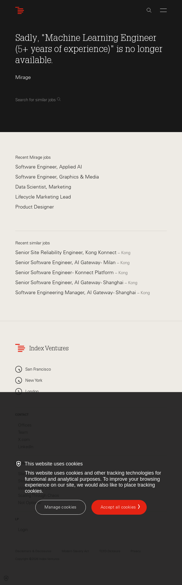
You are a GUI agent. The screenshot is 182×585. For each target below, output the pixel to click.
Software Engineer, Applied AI (48, 167)
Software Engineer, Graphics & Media (57, 177)
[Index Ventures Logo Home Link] (20, 10)
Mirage (23, 77)
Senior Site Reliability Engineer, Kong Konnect (66, 252)
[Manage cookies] (60, 507)
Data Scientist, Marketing (43, 187)
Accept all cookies (118, 507)
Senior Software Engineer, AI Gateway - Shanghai (70, 282)
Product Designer (34, 207)
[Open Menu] (163, 10)
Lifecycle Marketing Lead (43, 197)
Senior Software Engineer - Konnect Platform (65, 272)
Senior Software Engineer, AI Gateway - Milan (66, 262)
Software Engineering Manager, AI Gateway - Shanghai (76, 292)
